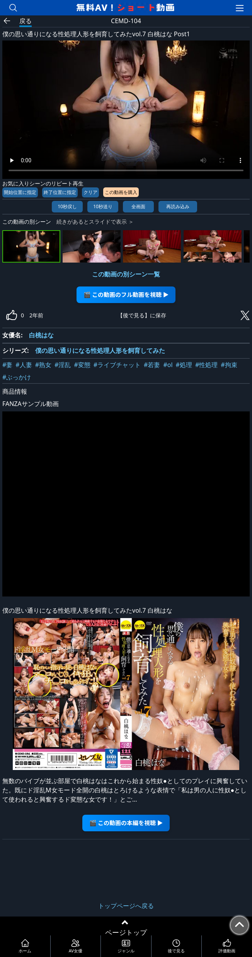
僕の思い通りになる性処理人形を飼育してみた (100, 350)
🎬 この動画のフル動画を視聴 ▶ (126, 294)
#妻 (7, 365)
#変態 (82, 365)
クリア (90, 192)
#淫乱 (62, 365)
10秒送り (102, 206)
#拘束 (229, 365)
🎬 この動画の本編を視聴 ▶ (126, 823)
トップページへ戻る (126, 905)
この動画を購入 (121, 192)
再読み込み (177, 206)
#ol (167, 365)
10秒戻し (67, 206)
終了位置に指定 (60, 192)
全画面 (138, 206)
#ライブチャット (117, 365)
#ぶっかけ (16, 377)
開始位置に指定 (20, 192)
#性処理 (206, 365)
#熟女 (43, 365)
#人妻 (23, 365)
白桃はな (41, 335)
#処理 (184, 365)
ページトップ (126, 932)
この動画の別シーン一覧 (126, 274)
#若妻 (152, 365)
